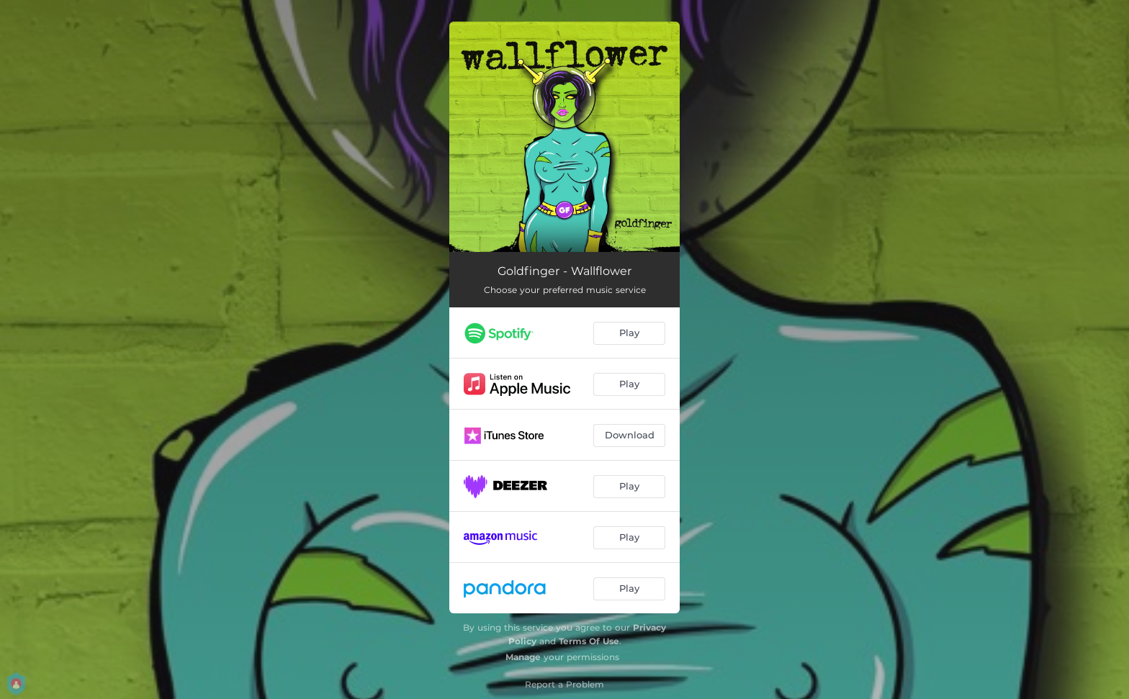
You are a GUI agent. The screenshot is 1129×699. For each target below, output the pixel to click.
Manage (523, 656)
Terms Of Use (589, 641)
